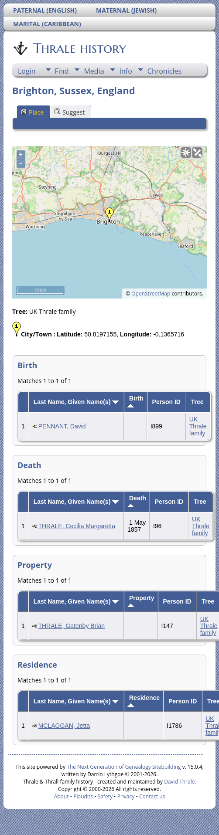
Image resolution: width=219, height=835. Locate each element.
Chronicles (164, 71)
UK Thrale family (198, 426)
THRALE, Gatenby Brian (71, 625)
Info (126, 71)
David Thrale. (179, 781)
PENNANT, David (62, 426)
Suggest (70, 112)
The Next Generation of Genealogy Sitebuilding (124, 767)
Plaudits (83, 796)
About (61, 796)
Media (94, 71)
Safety (105, 796)
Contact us (152, 796)
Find (62, 71)
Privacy (126, 796)
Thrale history (79, 48)
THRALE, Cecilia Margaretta (76, 526)
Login (27, 71)
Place (32, 112)
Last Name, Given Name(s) (76, 401)
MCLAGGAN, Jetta (64, 725)
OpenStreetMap (150, 293)
